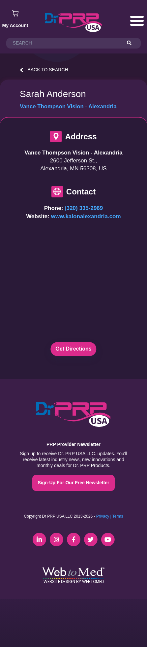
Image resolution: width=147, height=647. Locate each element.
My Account (15, 25)
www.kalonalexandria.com (86, 216)
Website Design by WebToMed (74, 581)
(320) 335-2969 (84, 208)
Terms (117, 516)
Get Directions (73, 349)
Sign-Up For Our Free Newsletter (73, 482)
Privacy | (103, 516)
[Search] (132, 43)
